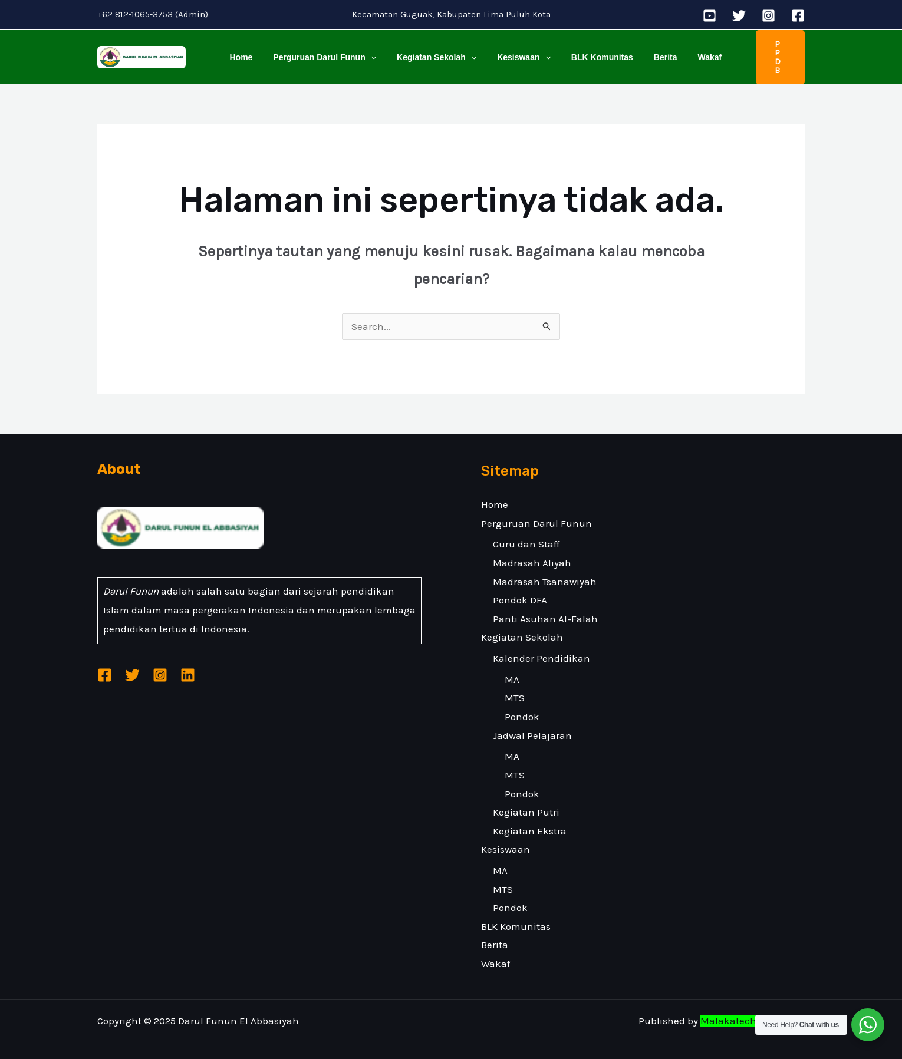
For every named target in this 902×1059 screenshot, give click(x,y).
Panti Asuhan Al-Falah (545, 607)
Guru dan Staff (526, 533)
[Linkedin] (187, 663)
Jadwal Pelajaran (532, 724)
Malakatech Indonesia (752, 1009)
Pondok (522, 705)
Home (239, 51)
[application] (364, 51)
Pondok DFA (520, 589)
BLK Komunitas (584, 51)
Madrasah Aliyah (532, 551)
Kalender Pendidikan (541, 647)
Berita (643, 51)
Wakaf (683, 51)
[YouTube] (709, 15)
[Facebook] (798, 15)
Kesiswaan (509, 51)
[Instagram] (768, 15)
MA (512, 668)
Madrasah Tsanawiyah (545, 570)
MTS (515, 686)
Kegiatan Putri (526, 801)
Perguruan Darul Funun (318, 51)
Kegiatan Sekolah (426, 51)
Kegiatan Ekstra (530, 819)
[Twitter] (739, 15)
